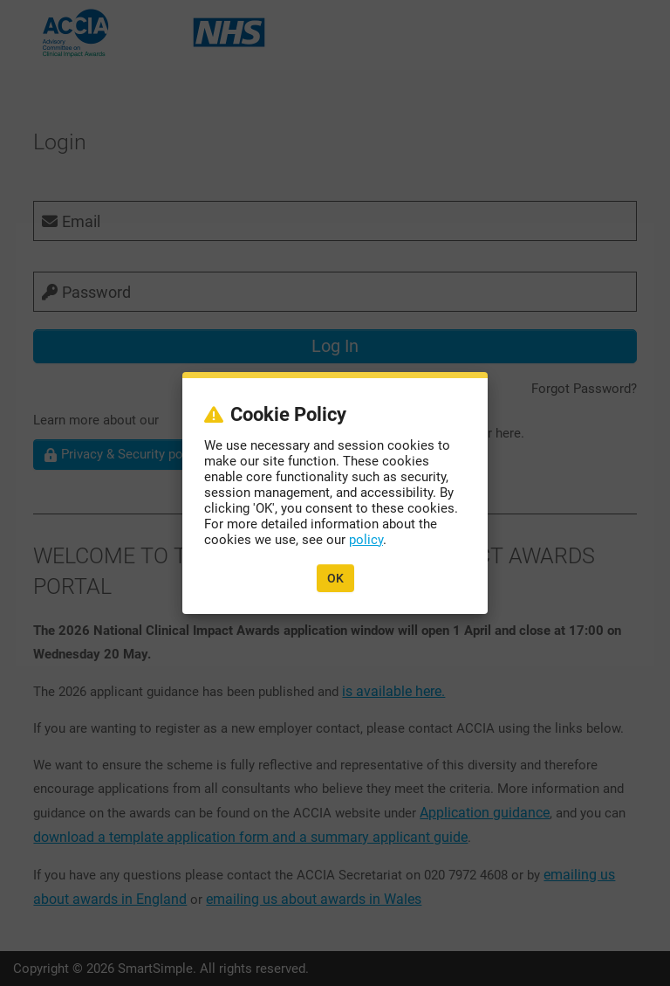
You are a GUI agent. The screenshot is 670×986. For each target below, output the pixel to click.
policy (366, 540)
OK (335, 578)
